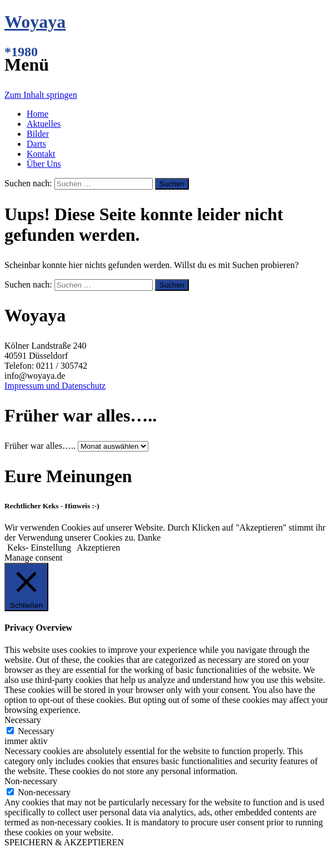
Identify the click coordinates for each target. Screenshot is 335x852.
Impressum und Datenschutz (55, 385)
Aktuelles (44, 123)
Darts (36, 143)
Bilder (38, 133)
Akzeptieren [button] (98, 547)
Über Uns (44, 164)
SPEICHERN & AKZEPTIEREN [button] (64, 842)
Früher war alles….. (40, 445)
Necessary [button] (22, 720)
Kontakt (41, 153)
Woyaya (35, 22)
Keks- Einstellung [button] (39, 547)
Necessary (36, 731)
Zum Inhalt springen (40, 95)
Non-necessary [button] (30, 781)
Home (37, 113)
